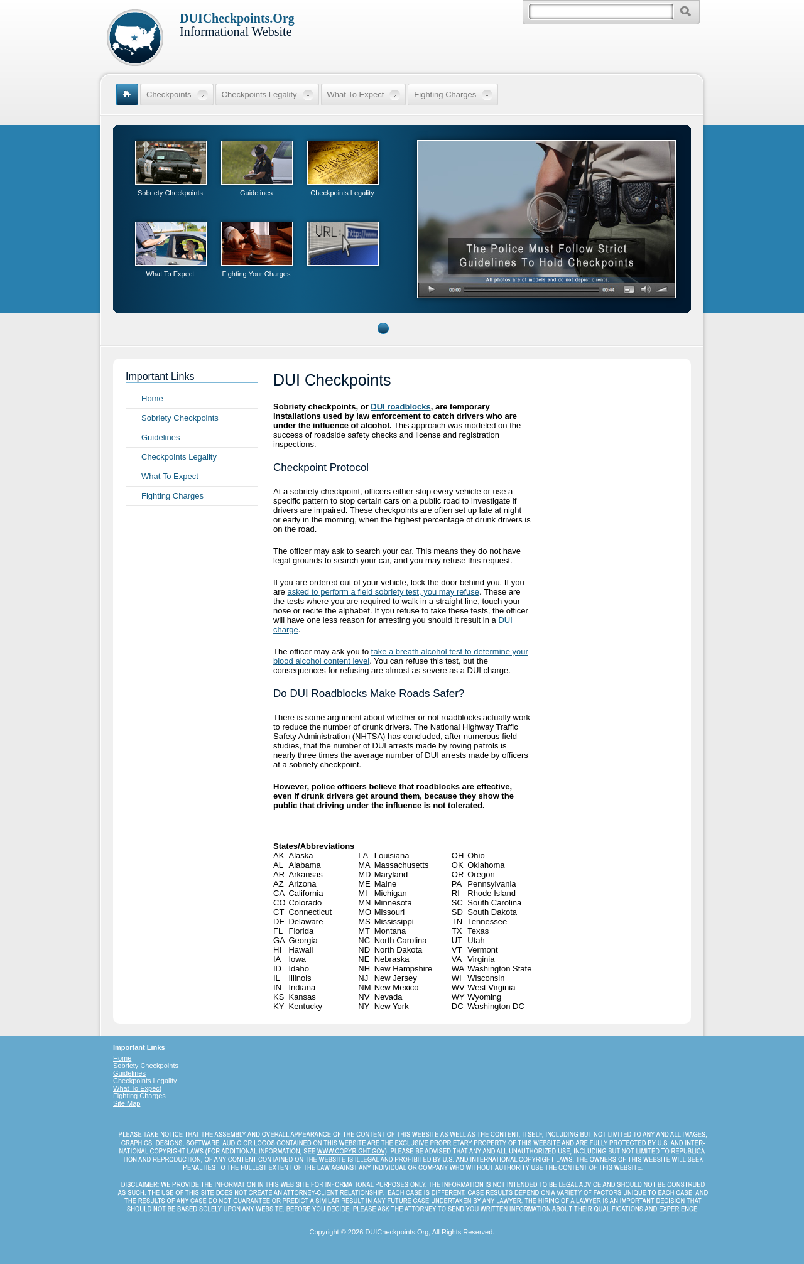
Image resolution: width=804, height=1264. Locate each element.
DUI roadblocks (400, 406)
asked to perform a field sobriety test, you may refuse (383, 592)
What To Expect (170, 274)
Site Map (126, 1103)
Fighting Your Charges (256, 274)
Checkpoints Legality (342, 193)
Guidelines (256, 193)
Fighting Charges (172, 495)
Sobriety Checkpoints (170, 193)
